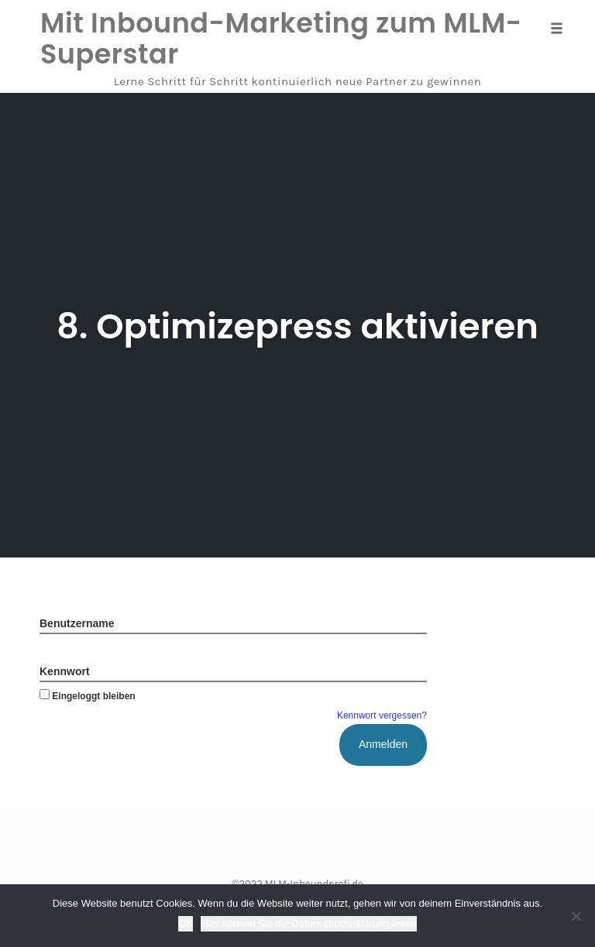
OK (185, 923)
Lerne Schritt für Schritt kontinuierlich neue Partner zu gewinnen (298, 81)
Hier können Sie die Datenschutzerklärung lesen (308, 923)
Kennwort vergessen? (382, 715)
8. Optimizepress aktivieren (297, 326)
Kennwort (65, 671)
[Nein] (575, 916)
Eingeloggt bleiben (88, 696)
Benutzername (77, 623)
